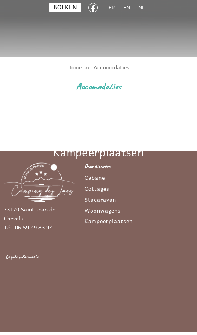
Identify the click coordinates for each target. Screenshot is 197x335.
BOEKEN (65, 8)
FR (112, 8)
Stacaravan (100, 200)
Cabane (95, 178)
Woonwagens (103, 211)
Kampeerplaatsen (109, 221)
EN (126, 8)
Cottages (97, 189)
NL (141, 8)
